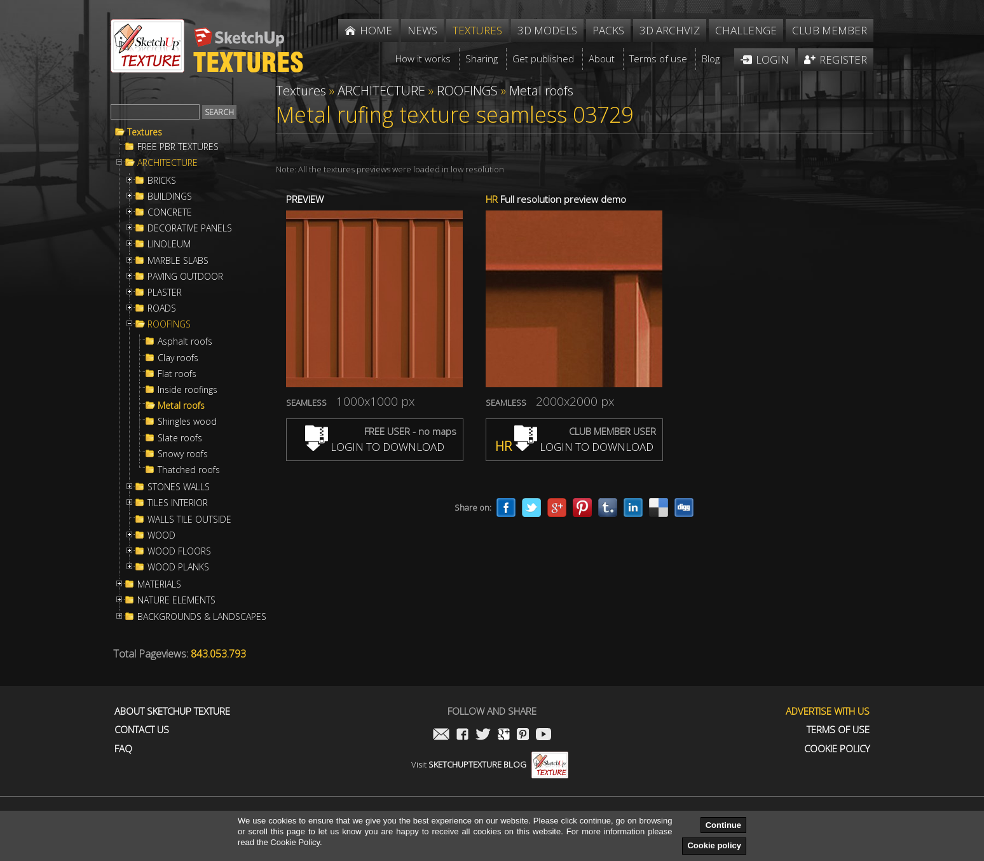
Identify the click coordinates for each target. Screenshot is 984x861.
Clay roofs (178, 358)
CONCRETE (169, 212)
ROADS (161, 308)
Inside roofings (187, 390)
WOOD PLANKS (178, 567)
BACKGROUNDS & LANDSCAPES (201, 617)
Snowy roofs (183, 454)
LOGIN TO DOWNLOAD (374, 446)
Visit (489, 764)
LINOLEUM (169, 244)
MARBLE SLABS (177, 260)
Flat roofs (177, 374)
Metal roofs (181, 405)
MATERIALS (159, 584)
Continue (723, 825)
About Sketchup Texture (172, 711)
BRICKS (161, 180)
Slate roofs (180, 438)
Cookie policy (714, 845)
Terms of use (838, 730)
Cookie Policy (837, 749)
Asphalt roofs (185, 341)
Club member (829, 30)
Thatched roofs (189, 470)
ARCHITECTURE (167, 163)
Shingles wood (187, 421)
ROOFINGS (169, 324)
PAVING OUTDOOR (185, 276)
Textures (144, 132)
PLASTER (164, 292)
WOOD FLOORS (179, 551)
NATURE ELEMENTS (176, 600)
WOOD (161, 535)
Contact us (141, 730)
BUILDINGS (169, 196)
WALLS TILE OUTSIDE (189, 519)
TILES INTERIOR (177, 503)
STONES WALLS (178, 487)
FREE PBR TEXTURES (178, 147)
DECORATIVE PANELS (189, 228)
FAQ (123, 749)
